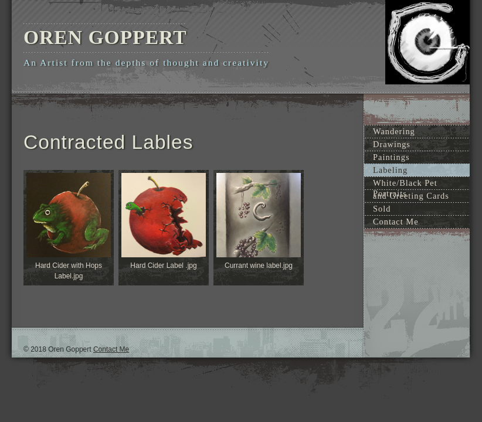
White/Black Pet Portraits (405, 183)
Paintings (391, 157)
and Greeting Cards (411, 195)
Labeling (390, 170)
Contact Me (396, 221)
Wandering (394, 131)
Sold (382, 208)
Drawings (391, 144)
